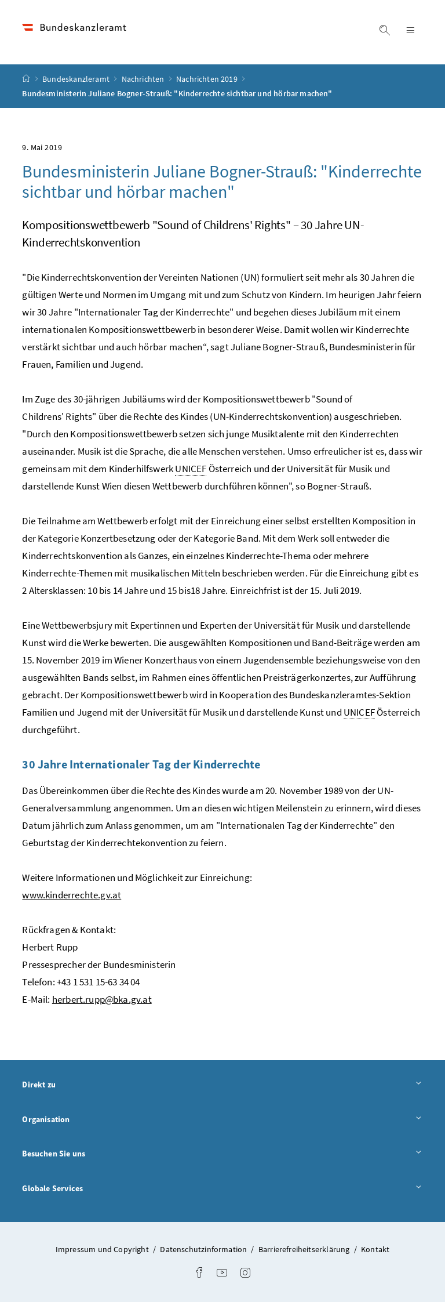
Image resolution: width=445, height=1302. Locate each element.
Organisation (222, 1120)
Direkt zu (222, 1085)
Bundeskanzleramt (76, 79)
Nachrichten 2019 (207, 79)
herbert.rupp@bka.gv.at (102, 999)
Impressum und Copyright (102, 1249)
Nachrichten (144, 79)
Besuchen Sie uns (222, 1154)
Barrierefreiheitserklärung (304, 1249)
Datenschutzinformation (203, 1249)
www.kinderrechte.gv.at (71, 894)
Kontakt (375, 1249)
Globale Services (222, 1189)
